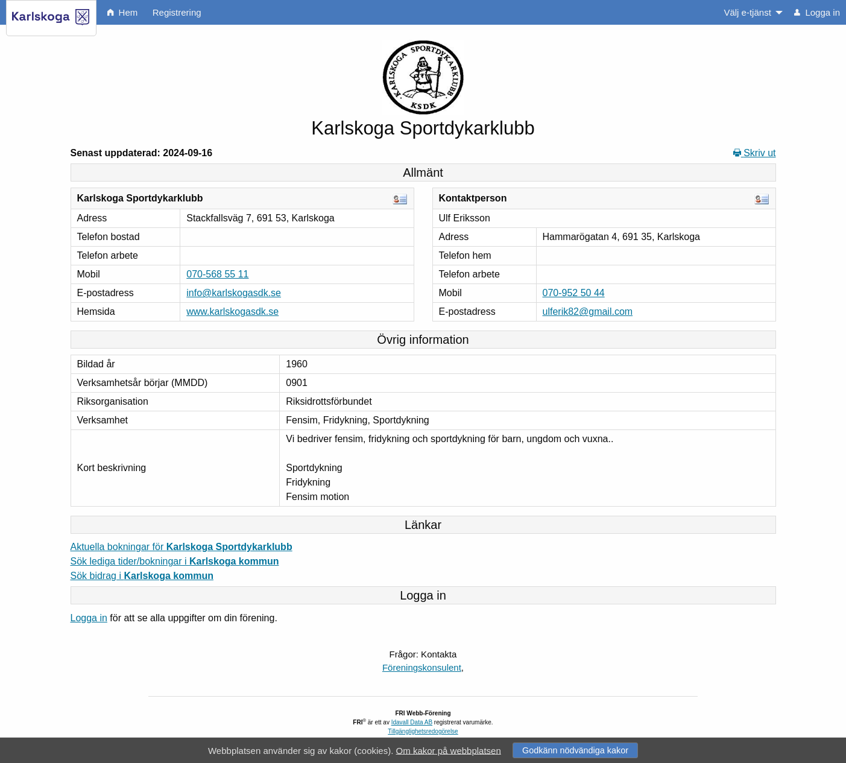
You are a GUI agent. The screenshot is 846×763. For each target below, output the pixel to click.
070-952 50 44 (574, 293)
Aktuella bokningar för (181, 547)
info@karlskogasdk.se (233, 293)
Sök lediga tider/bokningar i (175, 561)
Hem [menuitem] (122, 12)
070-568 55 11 (217, 274)
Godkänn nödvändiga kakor (575, 750)
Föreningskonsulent (421, 667)
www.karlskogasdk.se (232, 311)
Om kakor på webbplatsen (448, 750)
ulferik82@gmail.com (588, 311)
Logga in (89, 618)
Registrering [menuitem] (177, 12)
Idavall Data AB (411, 722)
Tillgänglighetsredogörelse (423, 731)
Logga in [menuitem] (817, 12)
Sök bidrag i (142, 576)
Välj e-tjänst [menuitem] (747, 12)
